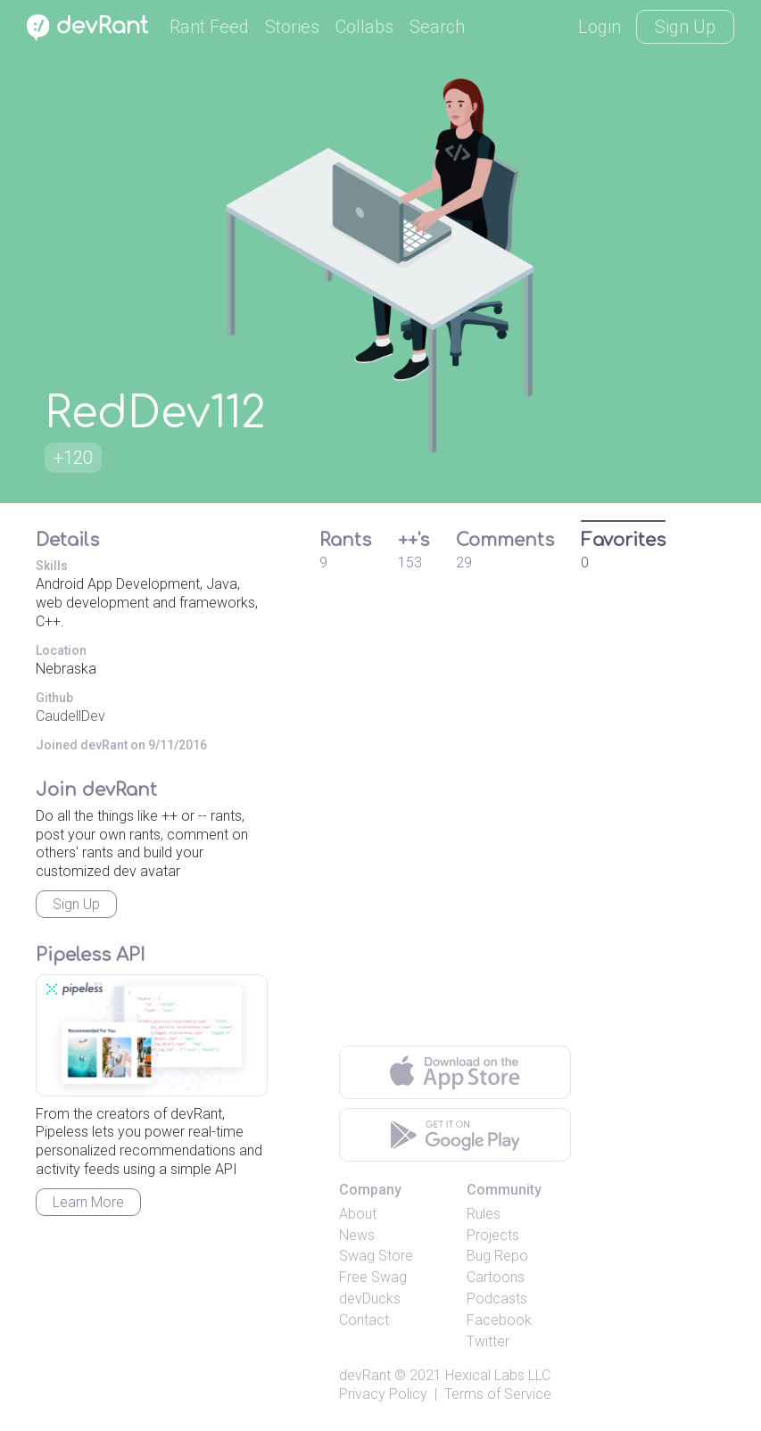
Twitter (488, 1341)
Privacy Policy (383, 1394)
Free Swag (373, 1277)
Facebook (499, 1319)
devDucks (370, 1298)
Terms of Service (497, 1394)
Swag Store (376, 1255)
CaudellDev (70, 715)
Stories (292, 26)
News (357, 1235)
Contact (364, 1319)
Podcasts (497, 1298)
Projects (493, 1235)
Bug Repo (497, 1255)
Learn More (88, 1202)
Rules (483, 1213)
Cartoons (496, 1277)
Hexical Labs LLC (497, 1375)
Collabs (364, 26)
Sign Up (685, 26)
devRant (365, 1375)
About (357, 1213)
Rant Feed (209, 26)
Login (599, 26)
